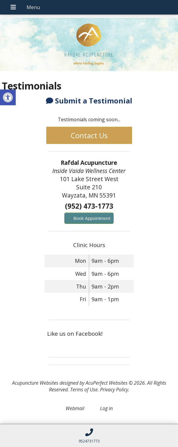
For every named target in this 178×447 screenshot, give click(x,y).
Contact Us (89, 135)
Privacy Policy (114, 389)
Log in (106, 408)
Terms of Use (84, 389)
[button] (8, 97)
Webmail (75, 408)
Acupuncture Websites (35, 383)
